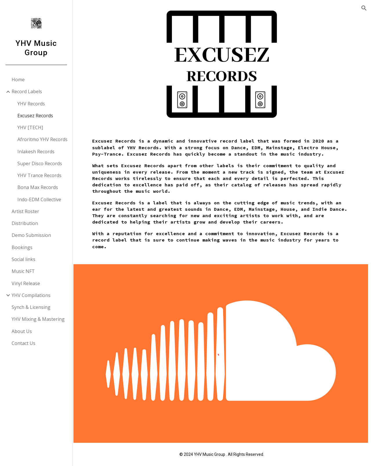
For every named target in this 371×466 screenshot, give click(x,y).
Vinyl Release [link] (26, 283)
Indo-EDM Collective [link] (39, 199)
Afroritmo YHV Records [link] (42, 139)
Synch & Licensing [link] (31, 307)
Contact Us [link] (23, 343)
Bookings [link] (22, 247)
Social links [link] (23, 259)
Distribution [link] (25, 223)
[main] (222, 196)
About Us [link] (22, 331)
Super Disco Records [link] (39, 163)
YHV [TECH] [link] (30, 127)
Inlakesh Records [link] (35, 151)
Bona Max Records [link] (37, 187)
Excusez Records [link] (35, 115)
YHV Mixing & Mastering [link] (38, 319)
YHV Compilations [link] (31, 295)
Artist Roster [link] (25, 211)
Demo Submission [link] (31, 235)
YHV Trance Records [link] (39, 175)
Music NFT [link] (23, 271)
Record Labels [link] (27, 91)
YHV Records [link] (31, 103)
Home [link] (18, 79)
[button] (364, 8)
